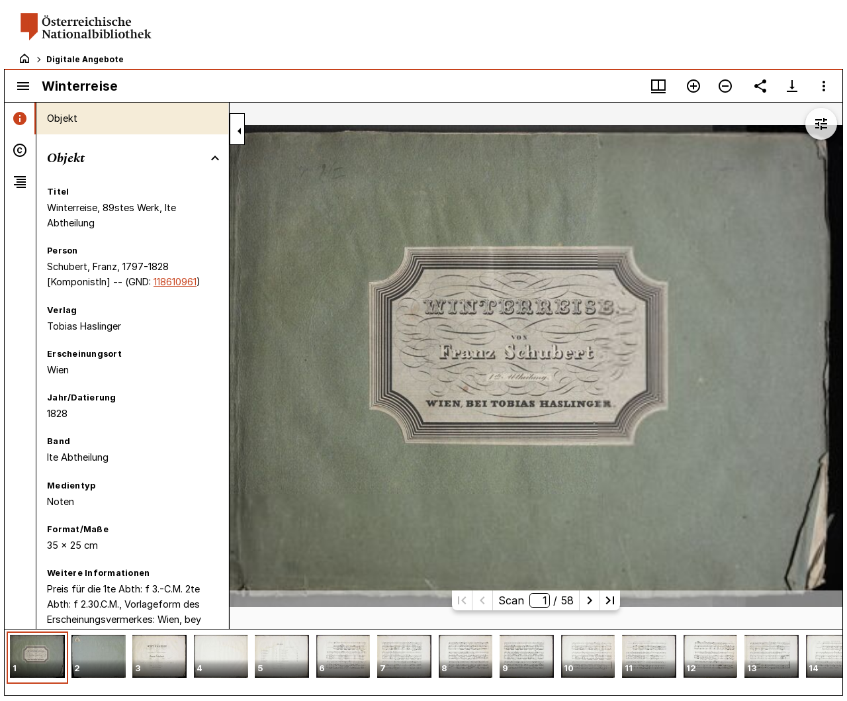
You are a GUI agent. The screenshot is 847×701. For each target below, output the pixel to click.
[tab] (20, 118)
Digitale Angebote (85, 59)
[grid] (423, 662)
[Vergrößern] (693, 86)
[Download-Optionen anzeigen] (792, 86)
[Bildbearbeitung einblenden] (821, 124)
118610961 (175, 281)
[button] (37, 657)
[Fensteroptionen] (824, 86)
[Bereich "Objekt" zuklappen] (215, 158)
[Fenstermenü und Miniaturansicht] (658, 86)
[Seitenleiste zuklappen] (239, 131)
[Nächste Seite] (589, 600)
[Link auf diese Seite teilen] (760, 86)
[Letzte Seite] (610, 600)
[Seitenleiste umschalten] (23, 86)
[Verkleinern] (725, 86)
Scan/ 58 (535, 600)
